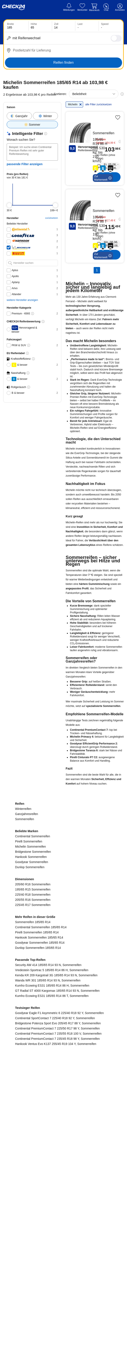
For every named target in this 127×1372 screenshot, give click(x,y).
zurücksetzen (69, 209)
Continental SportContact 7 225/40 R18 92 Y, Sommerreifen (55, 1207)
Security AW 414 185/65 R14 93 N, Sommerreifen (48, 1154)
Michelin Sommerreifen (30, 1036)
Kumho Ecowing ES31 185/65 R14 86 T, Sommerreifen (51, 1185)
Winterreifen (23, 998)
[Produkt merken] (118, 123)
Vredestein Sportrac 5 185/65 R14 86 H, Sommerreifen (51, 1159)
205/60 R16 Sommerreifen (32, 1073)
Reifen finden (63, 62)
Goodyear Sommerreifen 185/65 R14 (40, 1132)
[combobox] (93, 94)
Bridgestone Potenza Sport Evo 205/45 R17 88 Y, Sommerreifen (58, 1212)
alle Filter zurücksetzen (96, 111)
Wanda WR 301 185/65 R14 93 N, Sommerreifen (48, 1169)
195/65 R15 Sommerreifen (32, 1079)
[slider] (9, 196)
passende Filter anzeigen (25, 155)
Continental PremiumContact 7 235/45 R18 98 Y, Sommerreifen (57, 1228)
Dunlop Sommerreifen (29, 1056)
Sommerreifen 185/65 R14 (32, 1111)
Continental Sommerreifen (32, 1025)
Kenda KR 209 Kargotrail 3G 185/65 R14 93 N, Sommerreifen (56, 1164)
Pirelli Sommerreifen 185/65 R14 (37, 1121)
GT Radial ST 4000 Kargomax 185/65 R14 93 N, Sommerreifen (57, 1180)
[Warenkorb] (94, 7)
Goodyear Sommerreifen (31, 1051)
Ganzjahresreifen (26, 1003)
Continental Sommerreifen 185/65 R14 (41, 1116)
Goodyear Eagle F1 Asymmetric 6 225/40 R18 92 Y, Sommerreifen (59, 1202)
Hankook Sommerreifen (31, 1046)
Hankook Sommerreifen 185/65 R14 (39, 1127)
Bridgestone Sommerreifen (33, 1041)
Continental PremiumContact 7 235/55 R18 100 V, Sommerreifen (58, 1223)
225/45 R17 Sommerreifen (32, 1094)
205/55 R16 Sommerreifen (32, 1089)
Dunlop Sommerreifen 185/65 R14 (38, 1137)
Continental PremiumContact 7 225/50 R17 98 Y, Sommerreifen (57, 1218)
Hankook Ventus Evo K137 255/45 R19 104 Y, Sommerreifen (55, 1233)
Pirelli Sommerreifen (28, 1030)
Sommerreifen (24, 1008)
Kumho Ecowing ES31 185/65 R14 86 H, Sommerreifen (52, 1175)
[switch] (116, 38)
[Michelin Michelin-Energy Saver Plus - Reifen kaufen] (103, 154)
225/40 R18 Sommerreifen (32, 1084)
